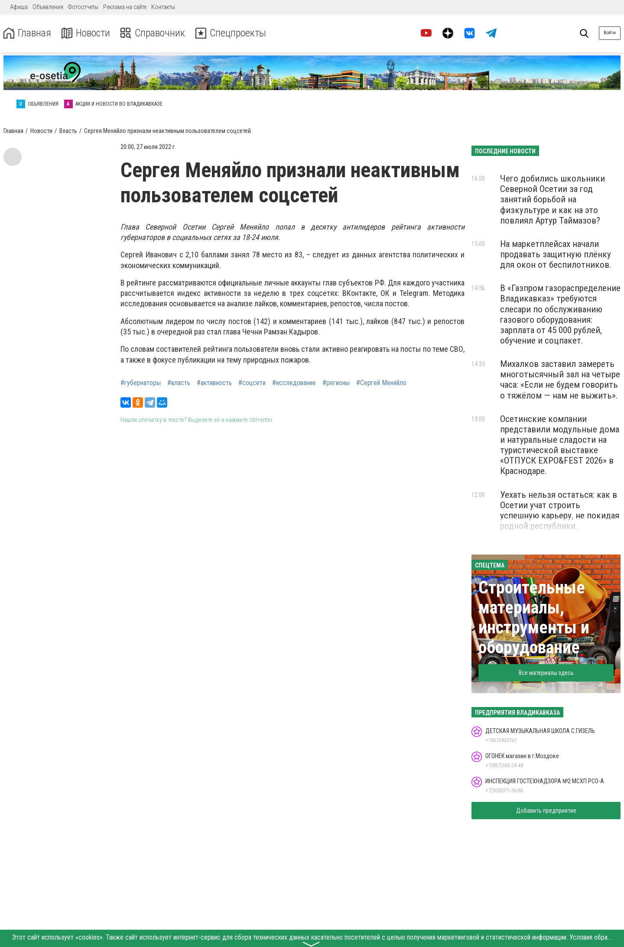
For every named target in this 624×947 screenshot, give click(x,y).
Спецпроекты (231, 33)
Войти (610, 33)
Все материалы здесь (546, 672)
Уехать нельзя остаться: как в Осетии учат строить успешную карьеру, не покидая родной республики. (559, 510)
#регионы (336, 383)
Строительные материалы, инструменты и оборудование (533, 617)
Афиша (19, 6)
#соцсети (252, 383)
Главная (27, 33)
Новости (86, 33)
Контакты (163, 6)
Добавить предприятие (546, 810)
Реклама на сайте (124, 6)
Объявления (47, 6)
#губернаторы (140, 383)
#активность (214, 383)
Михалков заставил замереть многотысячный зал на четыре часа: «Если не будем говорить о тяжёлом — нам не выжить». (560, 379)
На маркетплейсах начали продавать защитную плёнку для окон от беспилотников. (555, 254)
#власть (178, 383)
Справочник (153, 33)
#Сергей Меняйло (381, 383)
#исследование (294, 383)
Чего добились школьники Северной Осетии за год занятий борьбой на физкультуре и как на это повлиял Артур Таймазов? (552, 199)
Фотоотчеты (83, 6)
